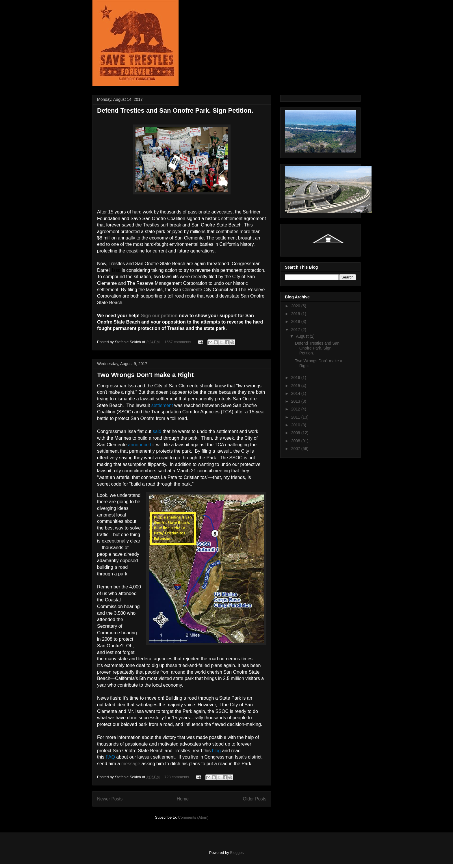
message (130, 763)
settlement (162, 405)
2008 (296, 440)
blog (216, 750)
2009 (296, 432)
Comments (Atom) (193, 817)
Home (183, 798)
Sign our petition (159, 315)
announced (139, 444)
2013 (296, 401)
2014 (296, 393)
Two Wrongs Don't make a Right (145, 374)
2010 (296, 425)
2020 (296, 306)
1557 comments (177, 342)
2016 (296, 377)
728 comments (176, 777)
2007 (296, 448)
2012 (296, 409)
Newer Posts (109, 798)
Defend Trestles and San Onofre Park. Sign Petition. (175, 110)
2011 (296, 417)
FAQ (110, 756)
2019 (296, 313)
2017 (296, 329)
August (302, 336)
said (157, 431)
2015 (296, 385)
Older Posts (254, 798)
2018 (296, 321)
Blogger (236, 852)
